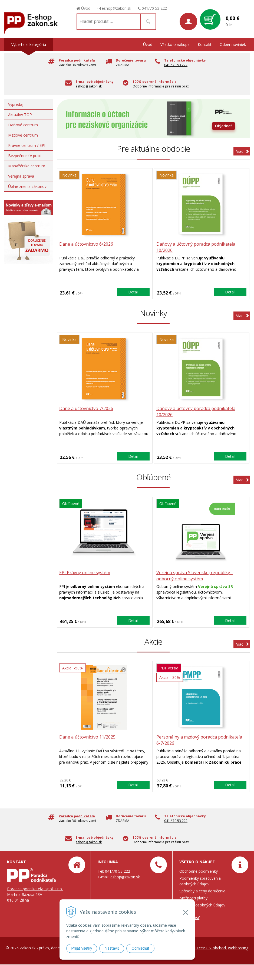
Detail (133, 291)
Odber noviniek (233, 44)
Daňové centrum (23, 124)
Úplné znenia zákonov (27, 186)
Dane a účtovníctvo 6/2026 (87, 244)
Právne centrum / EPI (26, 145)
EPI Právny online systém (85, 573)
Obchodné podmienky (198, 871)
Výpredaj (15, 104)
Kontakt (205, 44)
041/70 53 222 (154, 8)
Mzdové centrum (23, 135)
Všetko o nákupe (175, 44)
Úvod (85, 8)
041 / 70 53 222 (175, 65)
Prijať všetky (81, 948)
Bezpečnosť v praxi (24, 155)
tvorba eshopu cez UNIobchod (199, 948)
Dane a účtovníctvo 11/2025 (88, 737)
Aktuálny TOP (20, 114)
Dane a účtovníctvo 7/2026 (87, 409)
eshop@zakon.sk (116, 8)
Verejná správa (21, 176)
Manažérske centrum (26, 165)
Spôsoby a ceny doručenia (202, 891)
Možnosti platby (193, 898)
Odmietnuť (140, 948)
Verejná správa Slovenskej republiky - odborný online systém (195, 576)
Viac (239, 151)
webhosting (238, 948)
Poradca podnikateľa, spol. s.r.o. (35, 889)
